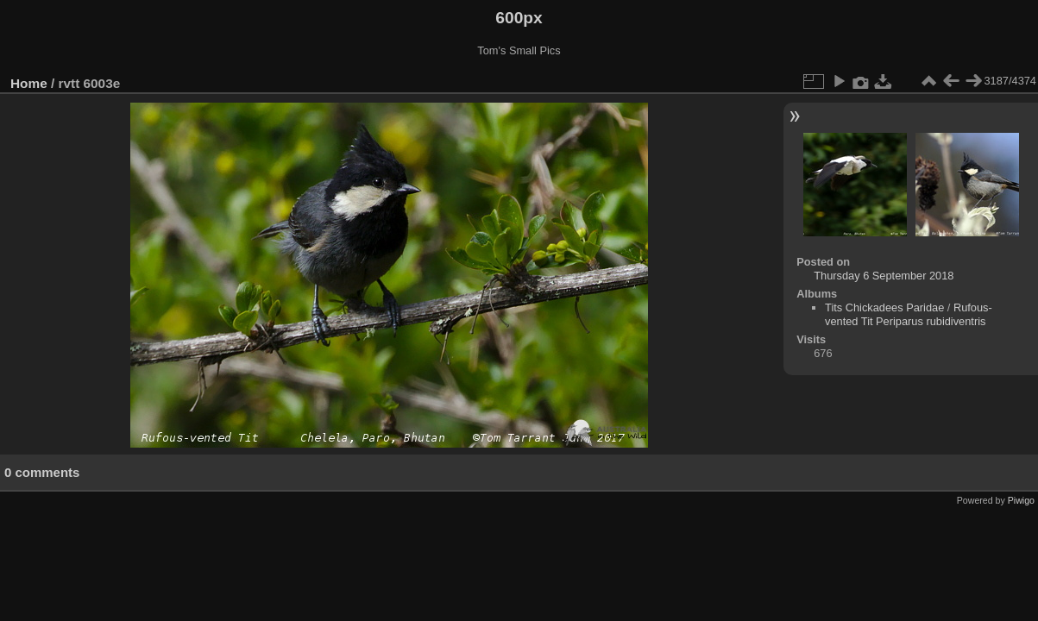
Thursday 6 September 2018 (883, 275)
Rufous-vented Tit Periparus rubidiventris (908, 314)
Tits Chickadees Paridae (884, 307)
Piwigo (1021, 500)
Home (28, 83)
